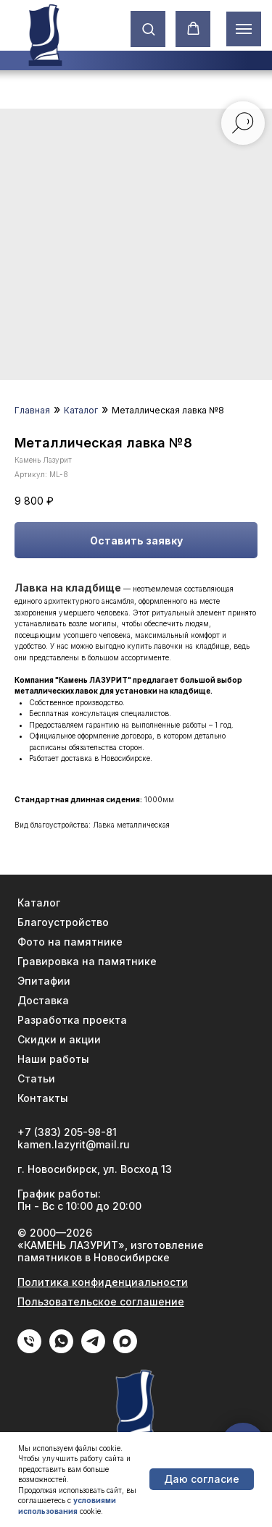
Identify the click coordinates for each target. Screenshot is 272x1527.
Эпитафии (43, 981)
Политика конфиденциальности (102, 1282)
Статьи (36, 1078)
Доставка (43, 1000)
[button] (148, 28)
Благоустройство (63, 922)
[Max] (125, 1349)
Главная (32, 410)
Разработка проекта (72, 1020)
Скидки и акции (59, 1039)
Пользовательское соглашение (100, 1301)
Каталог (81, 410)
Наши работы (53, 1059)
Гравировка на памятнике (87, 961)
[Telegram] (93, 1349)
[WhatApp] (61, 1349)
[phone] (29, 1349)
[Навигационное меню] (244, 29)
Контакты (42, 1098)
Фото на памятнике (70, 941)
